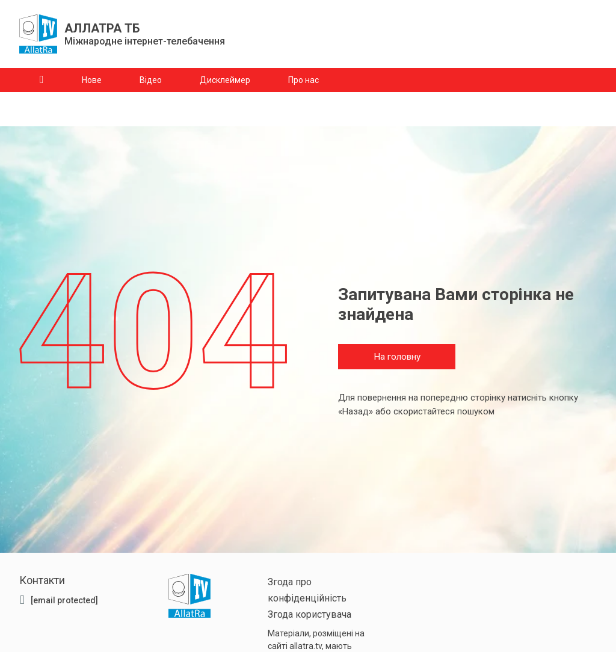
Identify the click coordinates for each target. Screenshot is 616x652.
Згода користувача (309, 614)
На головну (397, 357)
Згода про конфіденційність (307, 590)
